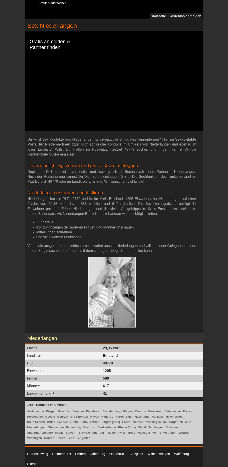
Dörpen (128, 411)
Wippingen (34, 438)
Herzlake (157, 416)
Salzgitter (136, 454)
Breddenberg (112, 411)
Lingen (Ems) (111, 422)
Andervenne (35, 411)
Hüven (94, 416)
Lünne (74, 422)
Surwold (84, 432)
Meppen (138, 422)
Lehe (70, 438)
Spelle (59, 432)
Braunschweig (37, 454)
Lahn (84, 422)
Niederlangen (36, 427)
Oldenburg (97, 454)
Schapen (172, 427)
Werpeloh (169, 432)
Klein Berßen (36, 422)
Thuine (111, 432)
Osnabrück (117, 454)
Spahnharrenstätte (40, 432)
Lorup (126, 422)
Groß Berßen (79, 416)
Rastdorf (89, 427)
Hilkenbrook (174, 416)
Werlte (156, 432)
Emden (80, 454)
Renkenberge (107, 427)
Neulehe (185, 422)
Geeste (50, 416)
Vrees (131, 432)
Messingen (153, 422)
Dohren (49, 438)
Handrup (107, 416)
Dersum (140, 411)
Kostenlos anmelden (185, 16)
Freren (187, 411)
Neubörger (170, 422)
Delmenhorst (61, 454)
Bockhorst (93, 411)
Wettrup (184, 432)
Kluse (51, 422)
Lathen (95, 422)
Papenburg (73, 427)
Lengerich (83, 438)
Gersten (62, 416)
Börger (51, 411)
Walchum (143, 432)
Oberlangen (56, 427)
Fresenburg (35, 416)
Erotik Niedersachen (53, 3)
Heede (61, 438)
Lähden (62, 422)
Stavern (71, 432)
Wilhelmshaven (158, 454)
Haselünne (142, 416)
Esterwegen (173, 411)
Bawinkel (64, 411)
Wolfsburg (181, 454)
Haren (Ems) (124, 416)
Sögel (142, 427)
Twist (121, 432)
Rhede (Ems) (127, 427)
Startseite (158, 16)
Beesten (78, 411)
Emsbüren (155, 411)
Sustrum (98, 432)
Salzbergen (155, 427)
